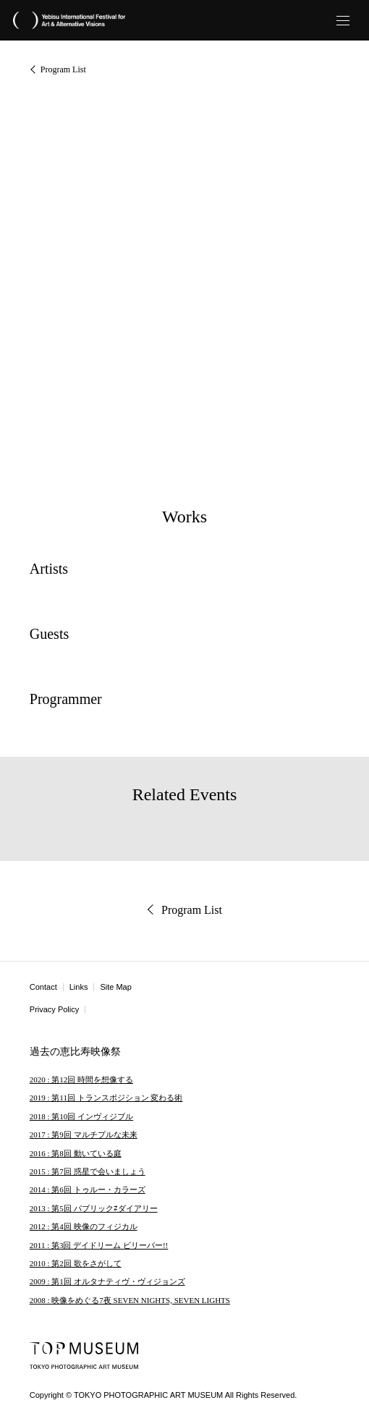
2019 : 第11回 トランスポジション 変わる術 (106, 1097)
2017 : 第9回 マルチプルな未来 (83, 1134)
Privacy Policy (54, 1009)
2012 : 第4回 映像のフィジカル (83, 1226)
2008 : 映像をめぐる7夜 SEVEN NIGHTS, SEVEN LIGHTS (130, 1300)
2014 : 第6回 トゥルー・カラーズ (87, 1189)
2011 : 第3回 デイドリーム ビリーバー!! (99, 1245)
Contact (43, 987)
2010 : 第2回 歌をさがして (76, 1263)
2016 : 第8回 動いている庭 (76, 1153)
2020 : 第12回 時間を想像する (81, 1079)
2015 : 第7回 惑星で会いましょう (87, 1171)
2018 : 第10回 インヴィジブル (81, 1116)
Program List (63, 69)
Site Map (115, 987)
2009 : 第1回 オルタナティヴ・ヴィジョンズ (107, 1281)
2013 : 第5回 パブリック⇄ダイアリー (94, 1208)
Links (78, 987)
